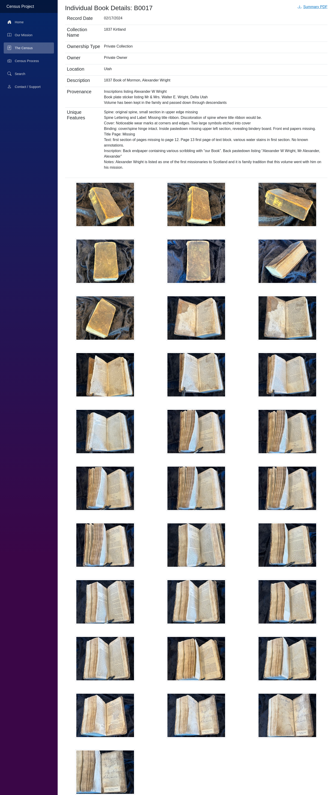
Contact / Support (24, 86)
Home (15, 22)
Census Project (20, 6)
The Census (20, 48)
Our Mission (20, 35)
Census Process (23, 60)
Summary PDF (312, 7)
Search (16, 73)
